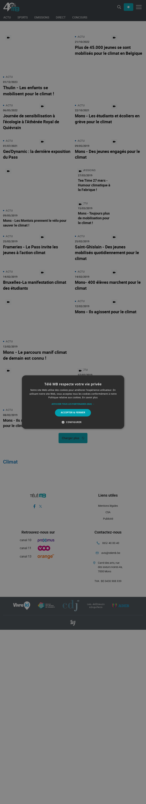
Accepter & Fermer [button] (73, 412)
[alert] (73, 402)
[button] (73, 404)
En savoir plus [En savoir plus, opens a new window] (90, 397)
